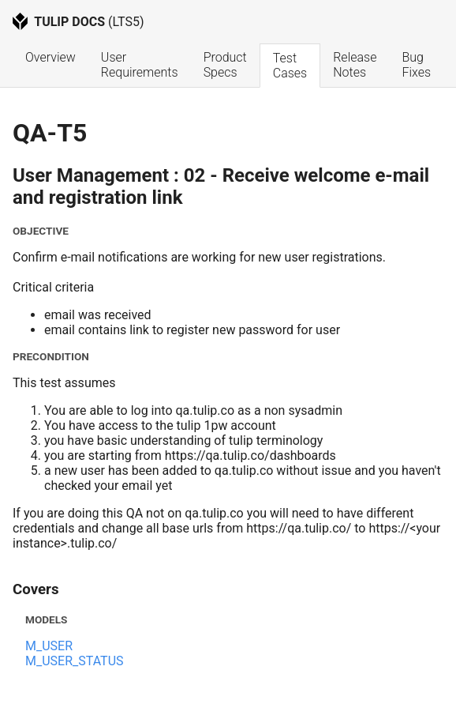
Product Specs (227, 65)
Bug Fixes (416, 65)
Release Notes (356, 65)
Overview (50, 57)
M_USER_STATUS (74, 660)
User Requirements (139, 65)
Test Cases (290, 66)
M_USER (49, 645)
